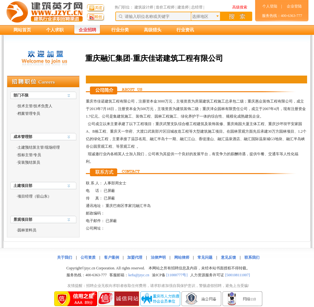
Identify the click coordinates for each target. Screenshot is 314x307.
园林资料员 (27, 230)
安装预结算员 (29, 162)
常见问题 (204, 257)
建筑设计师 (144, 7)
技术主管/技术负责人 (35, 106)
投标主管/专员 (29, 155)
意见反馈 (228, 257)
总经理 (196, 7)
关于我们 (64, 257)
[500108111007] (237, 275)
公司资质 (88, 257)
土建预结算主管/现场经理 (39, 147)
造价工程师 (165, 7)
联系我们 (251, 257)
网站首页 (22, 30)
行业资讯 (185, 30)
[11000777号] (177, 275)
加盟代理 (134, 257)
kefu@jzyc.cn (138, 275)
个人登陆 (269, 6)
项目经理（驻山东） (34, 196)
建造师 (183, 7)
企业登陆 (294, 6)
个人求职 (55, 30)
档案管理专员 (29, 113)
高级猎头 (152, 30)
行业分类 (120, 30)
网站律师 (181, 257)
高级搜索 (239, 7)
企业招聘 (87, 30)
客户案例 (111, 257)
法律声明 (158, 257)
